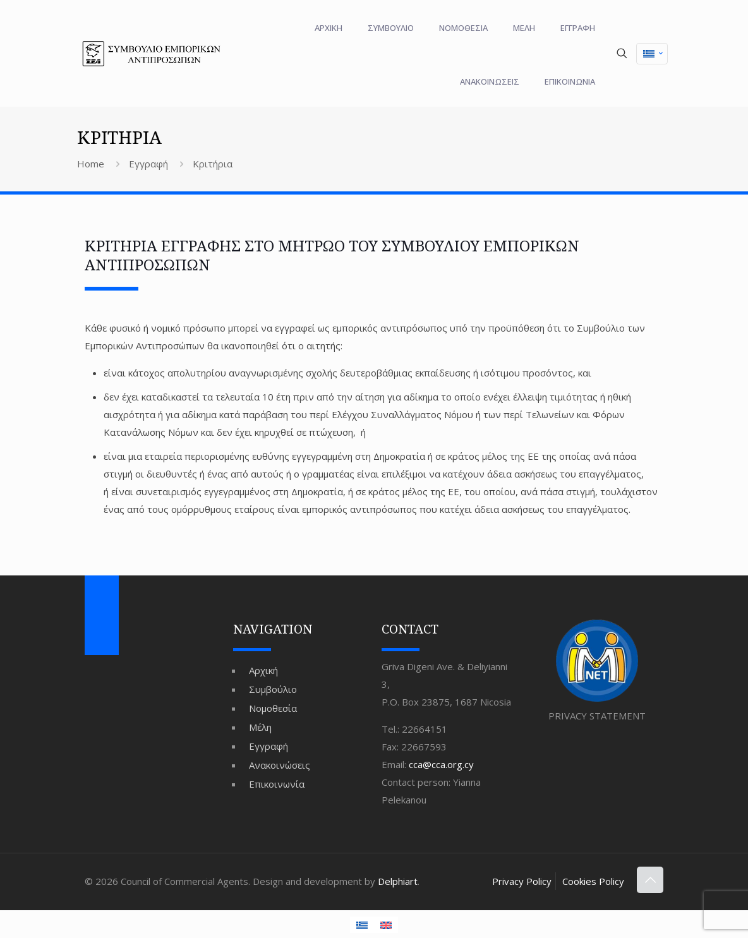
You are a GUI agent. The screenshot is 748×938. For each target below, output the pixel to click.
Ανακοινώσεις (279, 765)
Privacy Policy (522, 881)
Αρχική (263, 670)
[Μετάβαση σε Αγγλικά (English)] (386, 925)
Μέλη (260, 727)
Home (90, 163)
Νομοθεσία (273, 708)
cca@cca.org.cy (441, 764)
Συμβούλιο (273, 689)
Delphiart (398, 881)
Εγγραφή (148, 163)
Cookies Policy (593, 881)
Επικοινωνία (277, 784)
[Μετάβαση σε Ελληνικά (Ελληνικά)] (652, 53)
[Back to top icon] (650, 880)
